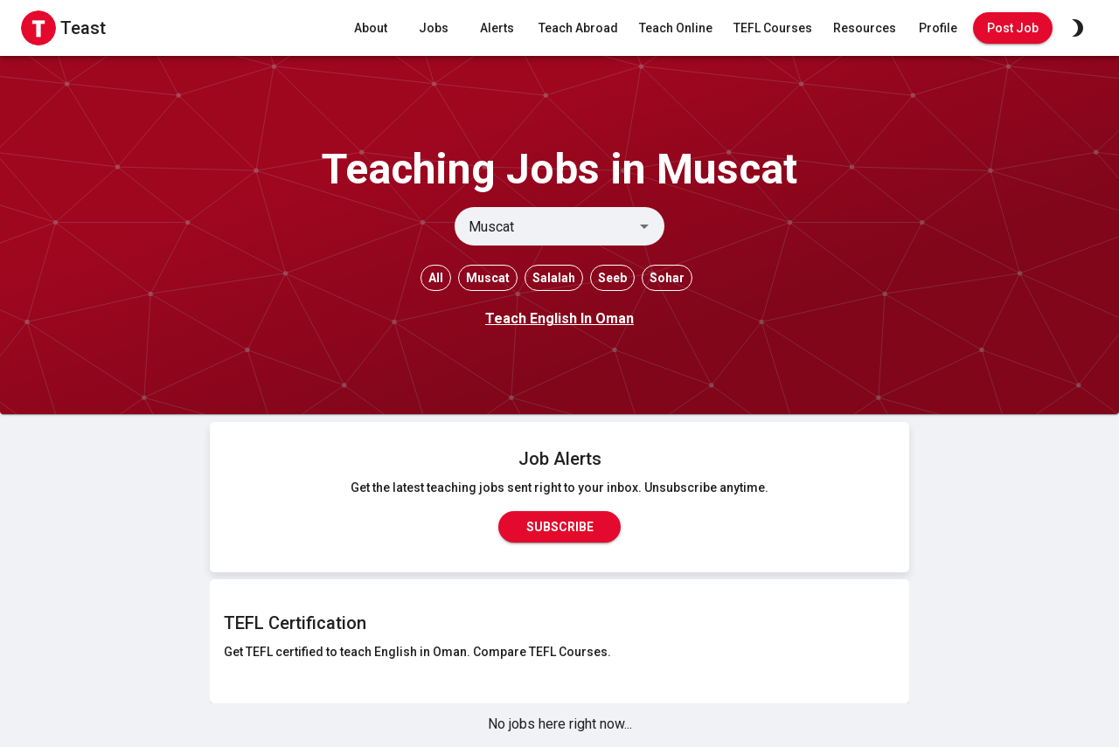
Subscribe (559, 527)
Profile (938, 28)
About (371, 28)
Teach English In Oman (559, 318)
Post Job (1013, 28)
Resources (864, 28)
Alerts (497, 28)
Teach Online (675, 28)
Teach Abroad (578, 28)
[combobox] (545, 226)
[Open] (644, 226)
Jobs (434, 28)
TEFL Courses (772, 28)
